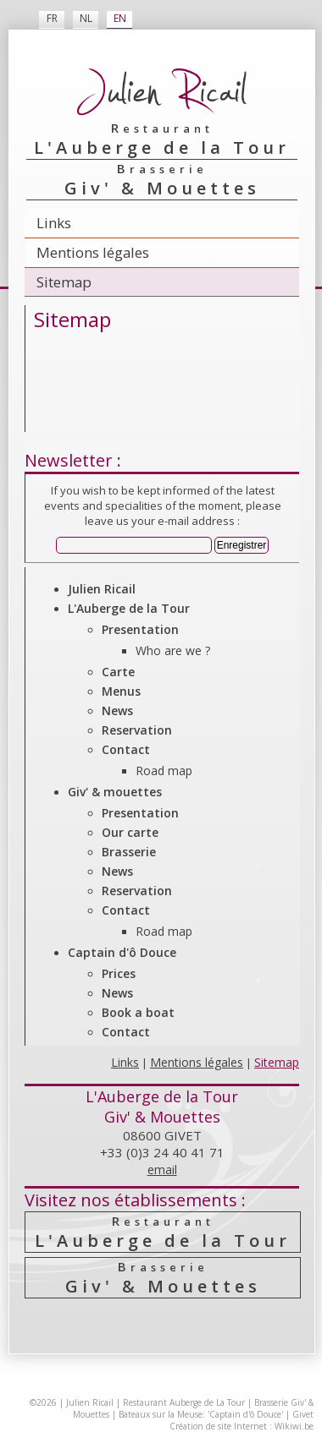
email (162, 1169)
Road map (164, 770)
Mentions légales (92, 252)
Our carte (130, 832)
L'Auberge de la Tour (129, 608)
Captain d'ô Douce (122, 952)
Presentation (140, 629)
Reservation (137, 730)
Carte (118, 672)
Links (53, 222)
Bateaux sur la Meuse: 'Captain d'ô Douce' (201, 1414)
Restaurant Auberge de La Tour (184, 1402)
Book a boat (138, 1012)
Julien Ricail (102, 589)
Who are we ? (173, 650)
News (117, 710)
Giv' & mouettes (115, 792)
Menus (121, 691)
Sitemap (64, 282)
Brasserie (129, 852)
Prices (119, 973)
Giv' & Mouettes (162, 1278)
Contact (126, 749)
